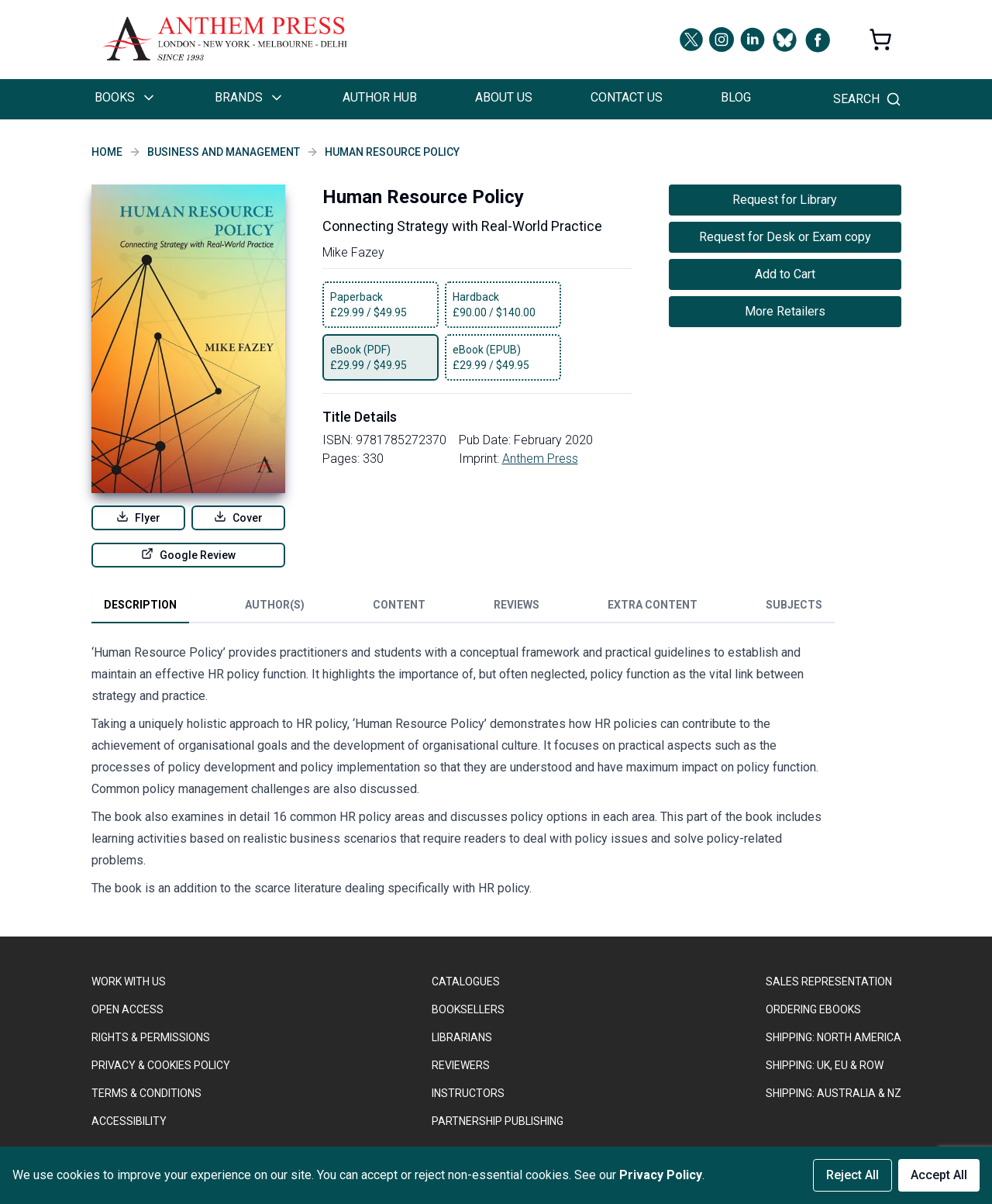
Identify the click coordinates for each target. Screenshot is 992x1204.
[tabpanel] (463, 774)
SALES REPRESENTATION (829, 981)
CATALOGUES (466, 981)
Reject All (852, 1175)
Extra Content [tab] (653, 605)
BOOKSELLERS (468, 1009)
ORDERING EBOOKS (813, 1009)
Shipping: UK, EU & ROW (825, 1065)
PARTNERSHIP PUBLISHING (497, 1121)
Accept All (939, 1175)
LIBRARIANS (462, 1037)
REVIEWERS (461, 1065)
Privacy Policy (660, 1175)
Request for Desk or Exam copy (785, 236)
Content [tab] (399, 605)
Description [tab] (140, 605)
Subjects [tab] (794, 605)
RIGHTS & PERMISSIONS (150, 1037)
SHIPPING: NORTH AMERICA (833, 1037)
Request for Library (784, 199)
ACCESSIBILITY (129, 1121)
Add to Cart (785, 274)
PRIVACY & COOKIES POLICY (160, 1065)
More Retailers (785, 311)
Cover (238, 517)
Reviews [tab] (516, 605)
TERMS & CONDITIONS (146, 1093)
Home (106, 152)
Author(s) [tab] (275, 605)
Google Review (188, 554)
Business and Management (223, 152)
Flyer (138, 517)
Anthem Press (540, 458)
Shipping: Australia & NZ (833, 1093)
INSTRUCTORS (468, 1093)
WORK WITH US (128, 981)
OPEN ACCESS (127, 1009)
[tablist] (463, 607)
